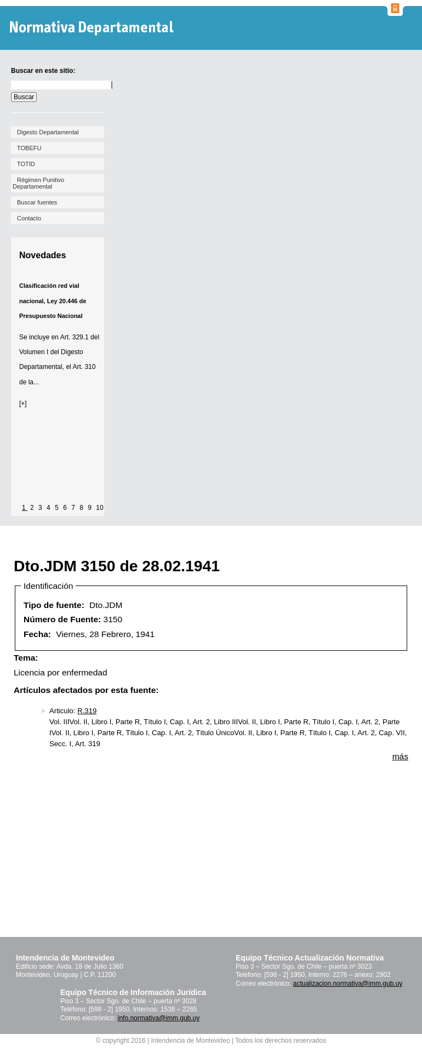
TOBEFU (29, 148)
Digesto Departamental (48, 132)
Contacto (29, 218)
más (400, 756)
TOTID (26, 164)
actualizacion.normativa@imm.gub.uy (348, 983)
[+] (23, 403)
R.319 (86, 711)
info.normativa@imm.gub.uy (159, 1018)
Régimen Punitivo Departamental (38, 183)
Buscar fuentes (37, 202)
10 (99, 508)
